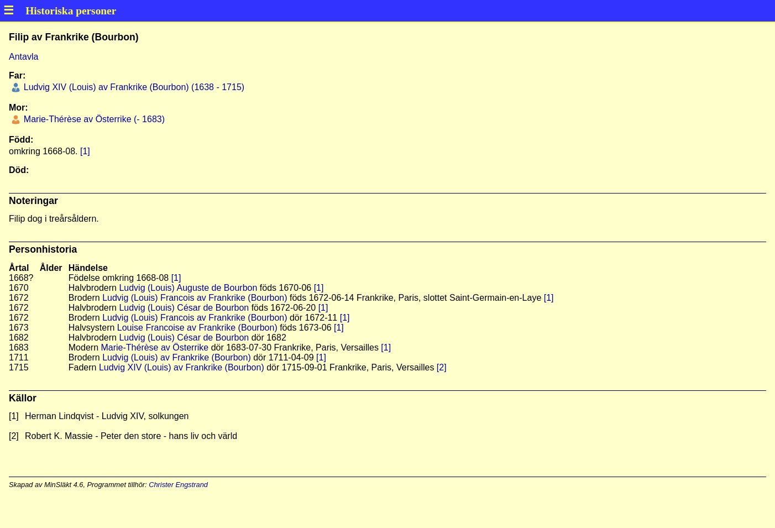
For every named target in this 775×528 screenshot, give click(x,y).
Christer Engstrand (178, 484)
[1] (85, 151)
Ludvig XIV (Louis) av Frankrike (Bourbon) (181, 367)
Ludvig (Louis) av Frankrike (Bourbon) (176, 357)
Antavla (23, 56)
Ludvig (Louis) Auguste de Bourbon (188, 287)
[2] (442, 367)
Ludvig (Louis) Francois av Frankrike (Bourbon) (194, 297)
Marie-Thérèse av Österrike (154, 347)
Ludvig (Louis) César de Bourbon (184, 307)
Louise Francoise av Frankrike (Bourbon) (197, 327)
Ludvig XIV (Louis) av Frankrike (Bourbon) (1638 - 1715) (132, 87)
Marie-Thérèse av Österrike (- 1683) (93, 119)
